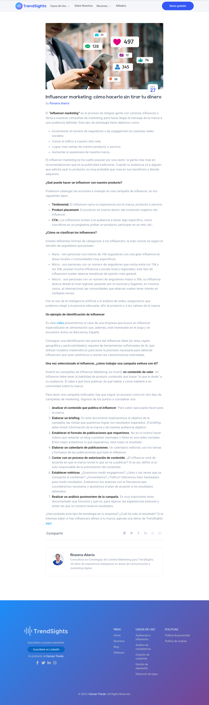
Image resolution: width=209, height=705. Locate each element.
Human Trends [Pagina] (97, 694)
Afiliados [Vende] (121, 5)
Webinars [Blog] (119, 652)
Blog (116, 646)
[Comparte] (131, 533)
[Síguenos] (37, 663)
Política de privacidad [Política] (177, 635)
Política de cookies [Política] (176, 641)
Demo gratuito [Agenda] (178, 5)
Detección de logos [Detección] (147, 674)
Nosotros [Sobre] (119, 641)
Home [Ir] (117, 635)
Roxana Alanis (59, 103)
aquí (49, 523)
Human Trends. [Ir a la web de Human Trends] (55, 656)
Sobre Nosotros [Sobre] (84, 5)
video (60, 323)
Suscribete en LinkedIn (46, 649)
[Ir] (30, 6)
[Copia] (124, 533)
